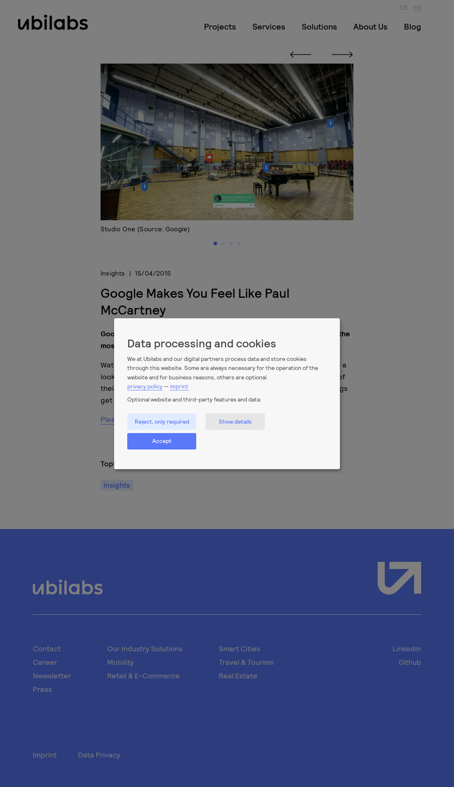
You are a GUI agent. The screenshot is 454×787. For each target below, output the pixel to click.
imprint (179, 386)
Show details (235, 421)
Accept (162, 440)
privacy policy (145, 386)
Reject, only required (162, 421)
